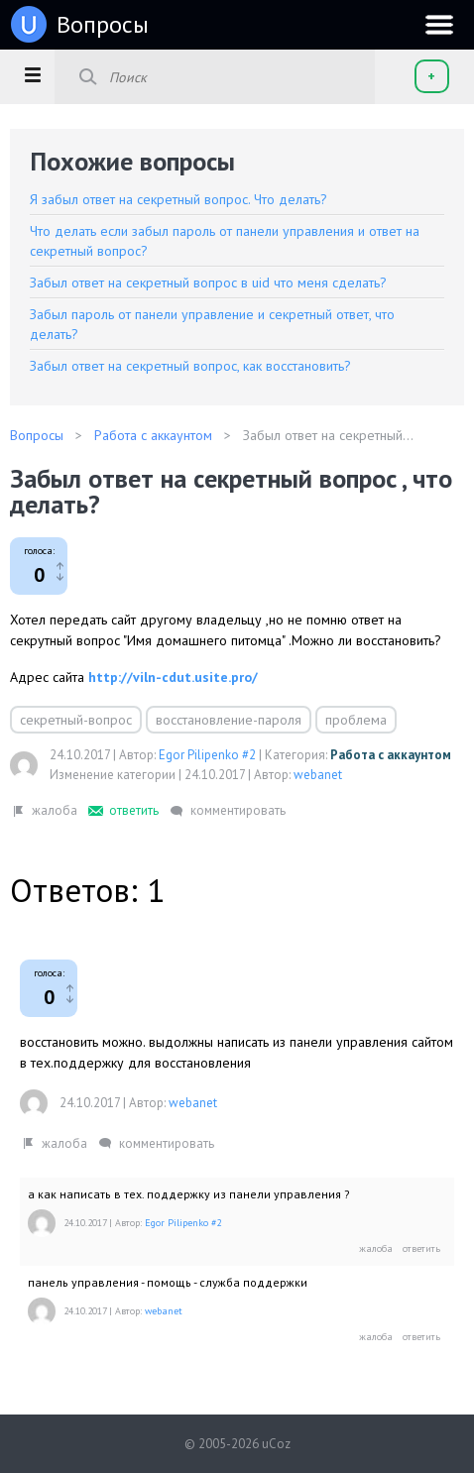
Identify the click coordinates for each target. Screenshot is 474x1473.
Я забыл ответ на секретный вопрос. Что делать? (178, 199)
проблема (356, 720)
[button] (32, 74)
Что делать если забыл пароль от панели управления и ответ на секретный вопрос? (224, 241)
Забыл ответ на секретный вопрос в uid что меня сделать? (208, 282)
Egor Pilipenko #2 (207, 754)
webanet (318, 774)
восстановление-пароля (228, 720)
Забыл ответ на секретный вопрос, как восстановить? (190, 366)
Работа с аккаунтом (390, 754)
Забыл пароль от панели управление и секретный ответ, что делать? (212, 324)
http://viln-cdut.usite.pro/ (173, 677)
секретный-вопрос (76, 720)
